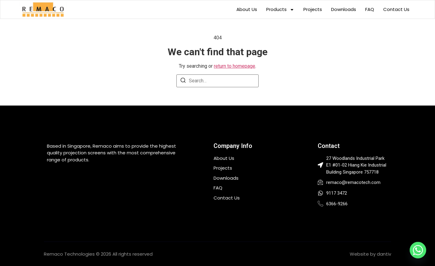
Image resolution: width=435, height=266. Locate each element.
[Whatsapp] (418, 250)
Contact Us (396, 9)
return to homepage (234, 66)
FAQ (369, 9)
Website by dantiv (370, 254)
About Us (246, 9)
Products (280, 9)
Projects (312, 9)
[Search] (183, 81)
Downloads (343, 9)
